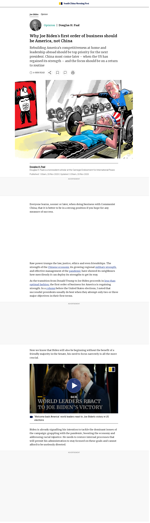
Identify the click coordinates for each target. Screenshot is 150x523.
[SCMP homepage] (74, 3)
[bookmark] (57, 72)
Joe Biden (34, 14)
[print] (73, 72)
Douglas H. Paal (69, 25)
